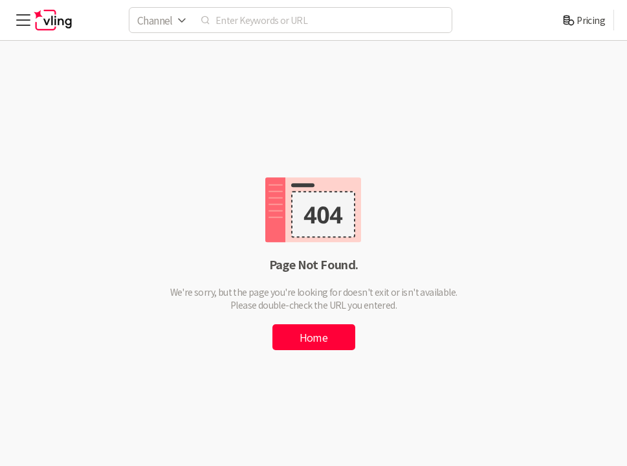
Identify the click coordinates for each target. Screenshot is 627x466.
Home (314, 337)
